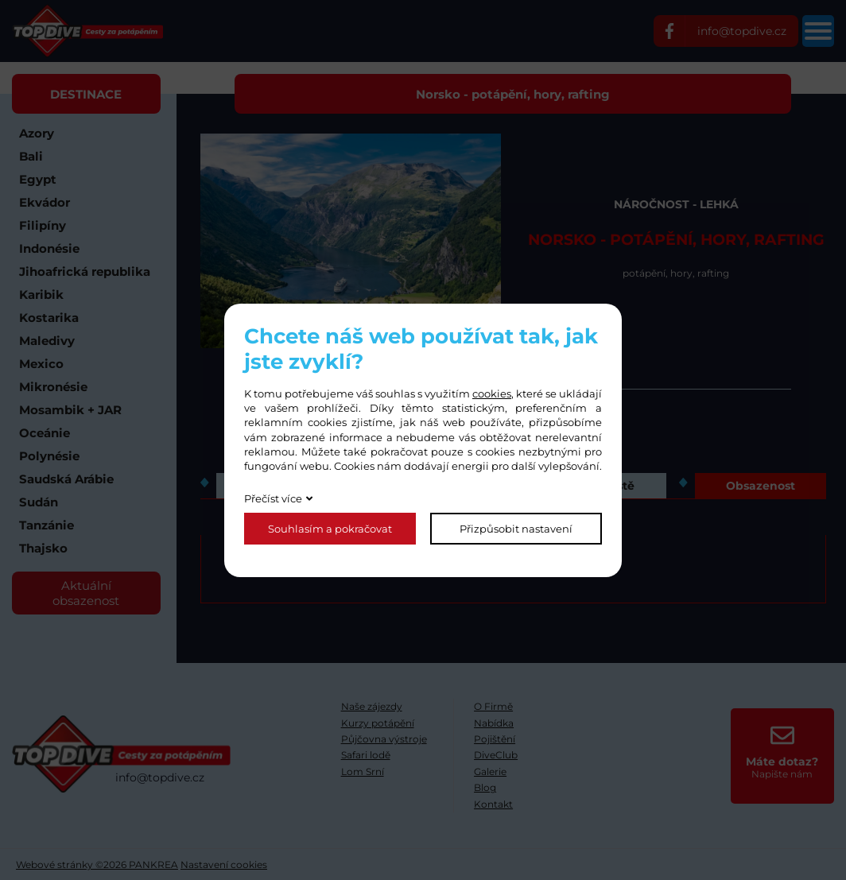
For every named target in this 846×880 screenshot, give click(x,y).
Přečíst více (273, 498)
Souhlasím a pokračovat (330, 528)
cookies (491, 393)
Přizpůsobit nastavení (516, 528)
